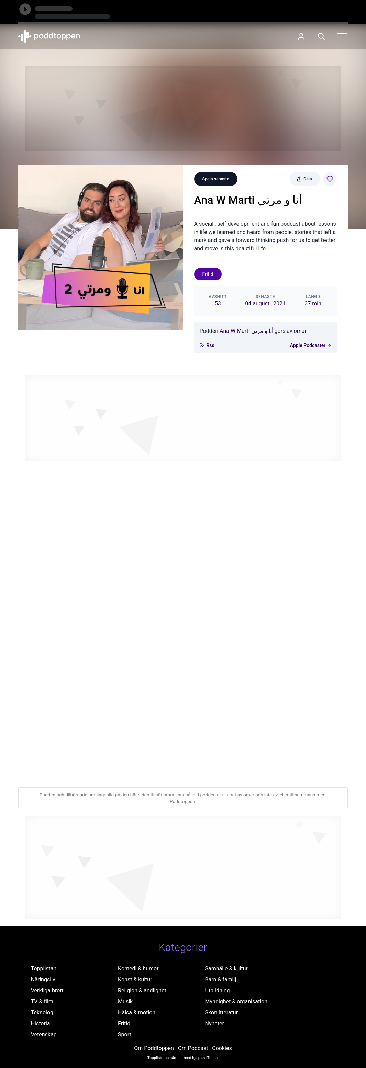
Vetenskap (44, 1034)
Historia (40, 1023)
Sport (124, 1034)
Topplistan (44, 968)
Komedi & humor (138, 968)
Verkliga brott (47, 990)
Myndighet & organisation (236, 1001)
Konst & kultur (135, 979)
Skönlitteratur (221, 1012)
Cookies (222, 1048)
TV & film (42, 1001)
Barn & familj (220, 979)
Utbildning (217, 990)
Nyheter (214, 1023)
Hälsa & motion (136, 1012)
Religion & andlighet (142, 990)
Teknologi (43, 1012)
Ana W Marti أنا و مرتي (246, 331)
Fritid (207, 274)
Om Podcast (193, 1048)
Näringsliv (43, 979)
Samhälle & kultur (226, 968)
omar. (301, 331)
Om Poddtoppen (154, 1048)
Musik (125, 1001)
